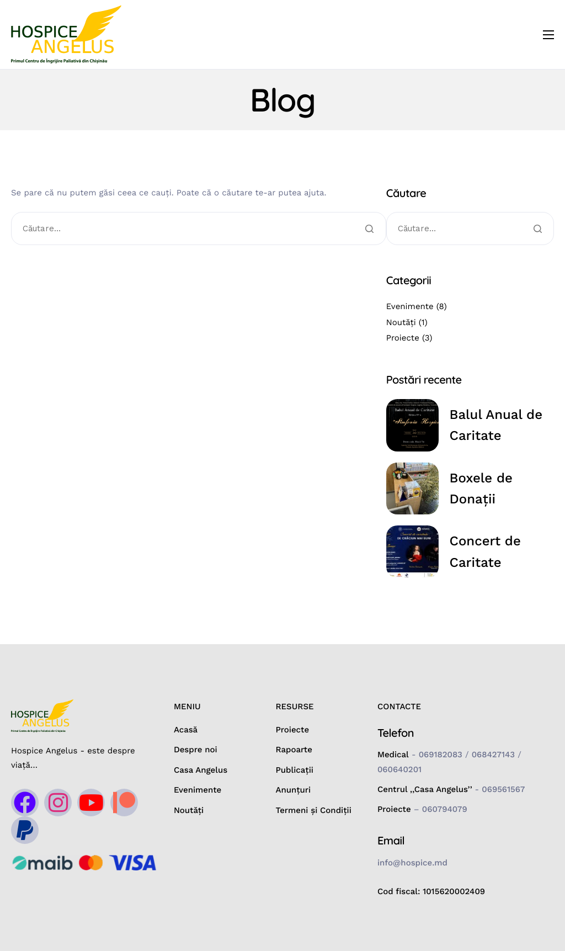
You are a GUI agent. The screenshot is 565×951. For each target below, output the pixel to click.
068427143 (493, 754)
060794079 (444, 809)
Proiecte (402, 338)
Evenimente (410, 306)
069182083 (440, 754)
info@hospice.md (412, 863)
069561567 (503, 789)
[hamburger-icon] (548, 34)
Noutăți (401, 322)
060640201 (399, 769)
